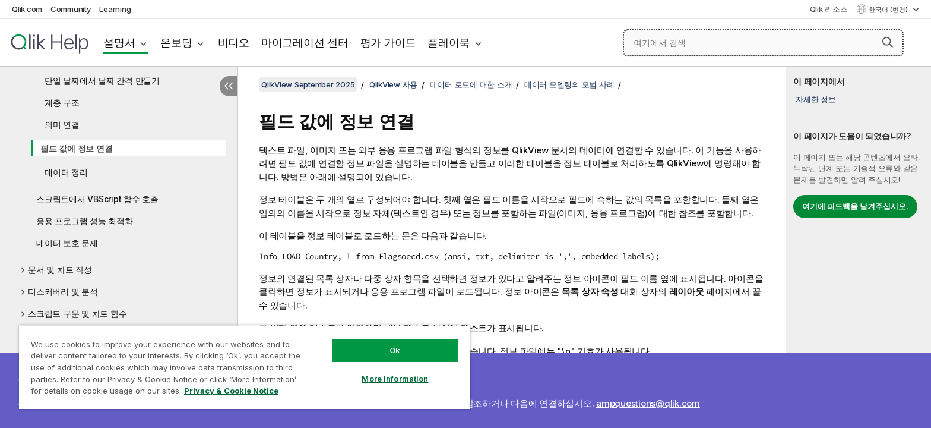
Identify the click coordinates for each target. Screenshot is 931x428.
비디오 (233, 42)
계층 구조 (62, 102)
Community (70, 9)
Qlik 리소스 (829, 9)
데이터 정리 (66, 172)
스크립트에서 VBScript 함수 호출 (97, 199)
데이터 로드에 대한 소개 (471, 84)
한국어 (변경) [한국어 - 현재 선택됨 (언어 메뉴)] (889, 9)
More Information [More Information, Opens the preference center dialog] (395, 378)
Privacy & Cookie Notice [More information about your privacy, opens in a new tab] (231, 390)
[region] (244, 367)
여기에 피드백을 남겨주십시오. (855, 206)
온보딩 (176, 42)
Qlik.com (27, 9)
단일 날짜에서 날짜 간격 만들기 (102, 80)
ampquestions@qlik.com (648, 403)
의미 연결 (62, 124)
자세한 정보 (816, 99)
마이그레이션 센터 (305, 42)
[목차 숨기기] (229, 86)
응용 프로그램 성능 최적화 (84, 221)
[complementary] (858, 247)
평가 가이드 (388, 42)
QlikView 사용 (393, 84)
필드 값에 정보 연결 (76, 148)
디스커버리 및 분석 (63, 292)
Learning (115, 9)
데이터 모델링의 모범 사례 (569, 84)
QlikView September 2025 (307, 84)
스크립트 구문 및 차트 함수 (77, 314)
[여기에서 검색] (763, 42)
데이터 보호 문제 (67, 243)
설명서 (119, 42)
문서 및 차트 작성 (60, 270)
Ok (395, 350)
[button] (888, 42)
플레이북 (449, 42)
